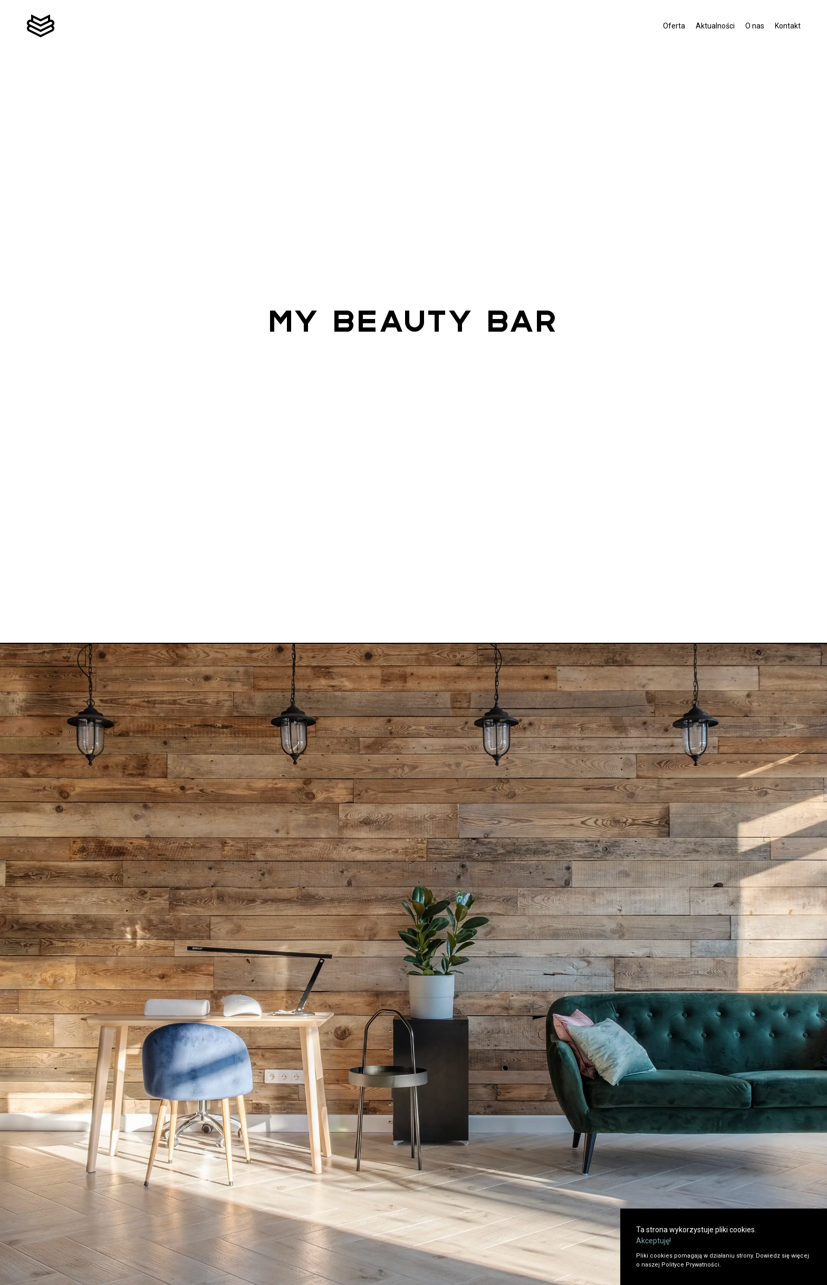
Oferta (674, 26)
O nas (754, 26)
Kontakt (788, 26)
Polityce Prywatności (690, 1264)
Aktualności (715, 26)
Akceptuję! (653, 1240)
